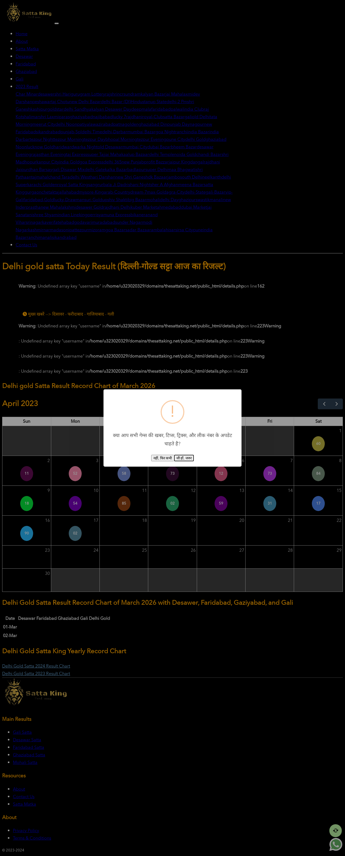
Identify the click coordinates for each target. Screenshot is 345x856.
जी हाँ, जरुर (184, 458)
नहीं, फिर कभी (162, 458)
